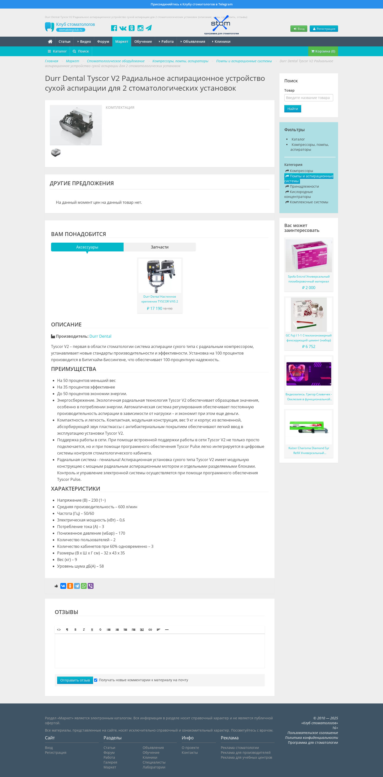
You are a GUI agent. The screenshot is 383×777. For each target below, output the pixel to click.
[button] (59, 630)
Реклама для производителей (246, 752)
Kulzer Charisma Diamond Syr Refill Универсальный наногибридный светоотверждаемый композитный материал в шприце (308, 450)
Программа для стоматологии (313, 742)
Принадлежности (302, 186)
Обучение (143, 41)
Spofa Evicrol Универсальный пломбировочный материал (309, 278)
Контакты (190, 752)
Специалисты (154, 762)
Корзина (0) (323, 51)
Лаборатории (154, 767)
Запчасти (160, 247)
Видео (84, 41)
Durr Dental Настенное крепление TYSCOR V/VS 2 (159, 298)
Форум (103, 41)
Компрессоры (299, 170)
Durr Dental (100, 336)
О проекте (190, 747)
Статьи (65, 41)
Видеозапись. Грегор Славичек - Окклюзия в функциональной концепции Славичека (309, 397)
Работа (166, 41)
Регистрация (323, 29)
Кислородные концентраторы (298, 194)
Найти (292, 108)
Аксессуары (87, 247)
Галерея (110, 762)
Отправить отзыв (75, 680)
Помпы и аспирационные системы (308, 178)
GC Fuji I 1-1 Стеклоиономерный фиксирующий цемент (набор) (309, 337)
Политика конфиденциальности (311, 737)
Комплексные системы (307, 202)
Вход (298, 29)
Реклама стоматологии (240, 747)
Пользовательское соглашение (312, 732)
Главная (51, 61)
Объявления (193, 41)
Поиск (81, 51)
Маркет (121, 41)
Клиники (221, 41)
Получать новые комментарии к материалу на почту (141, 680)
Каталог (57, 51)
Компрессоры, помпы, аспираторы (309, 147)
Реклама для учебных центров (246, 757)
